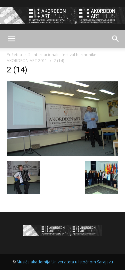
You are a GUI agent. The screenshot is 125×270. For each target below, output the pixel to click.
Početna (14, 54)
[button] (115, 39)
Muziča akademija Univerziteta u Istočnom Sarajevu (65, 262)
